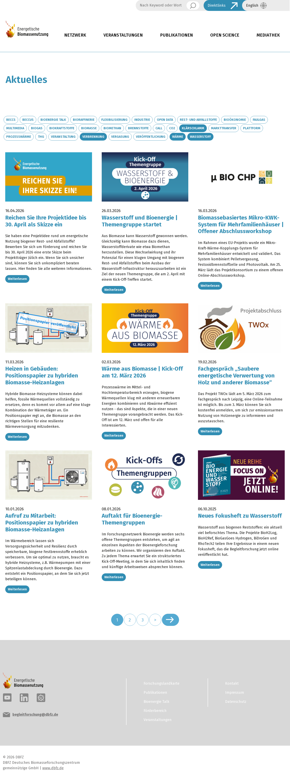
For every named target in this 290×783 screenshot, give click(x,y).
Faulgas (259, 120)
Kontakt (232, 683)
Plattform (251, 128)
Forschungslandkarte (161, 683)
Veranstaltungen (123, 35)
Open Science (224, 35)
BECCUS (28, 120)
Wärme (177, 137)
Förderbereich (155, 710)
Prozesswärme (18, 137)
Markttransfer (223, 128)
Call (158, 128)
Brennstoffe (138, 128)
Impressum (234, 692)
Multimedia (15, 128)
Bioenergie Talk (53, 120)
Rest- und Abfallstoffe (198, 120)
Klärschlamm (193, 128)
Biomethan (112, 128)
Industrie (142, 120)
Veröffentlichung (150, 137)
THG (41, 137)
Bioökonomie (235, 120)
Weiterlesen (17, 279)
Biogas (36, 128)
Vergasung (120, 137)
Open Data (165, 120)
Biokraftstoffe (61, 128)
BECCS (11, 120)
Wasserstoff (200, 137)
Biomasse (89, 128)
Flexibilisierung (114, 120)
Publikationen (176, 35)
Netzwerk (75, 35)
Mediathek (268, 35)
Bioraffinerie (83, 120)
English (252, 5)
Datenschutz (235, 701)
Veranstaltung (63, 137)
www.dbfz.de (53, 768)
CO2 (172, 128)
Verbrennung (93, 137)
